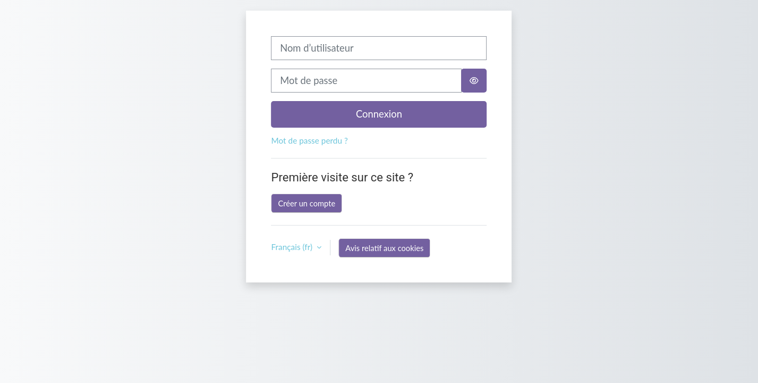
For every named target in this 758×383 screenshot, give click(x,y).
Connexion (379, 114)
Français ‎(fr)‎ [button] (292, 247)
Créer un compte (307, 203)
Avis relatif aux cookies (384, 248)
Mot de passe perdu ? (309, 140)
